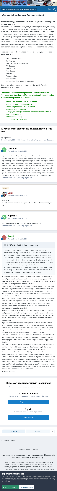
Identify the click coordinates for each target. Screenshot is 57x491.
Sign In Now (28, 417)
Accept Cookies (10, 487)
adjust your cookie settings (18, 479)
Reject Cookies (26, 487)
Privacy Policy (24, 450)
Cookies (35, 450)
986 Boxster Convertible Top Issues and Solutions (35, 140)
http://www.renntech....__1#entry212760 (30, 332)
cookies (17, 476)
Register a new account (28, 402)
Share (14, 431)
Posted (17, 151)
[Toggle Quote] (5, 245)
